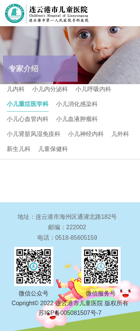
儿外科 (120, 132)
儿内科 (16, 88)
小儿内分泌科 (50, 88)
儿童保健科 (53, 147)
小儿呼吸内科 (93, 88)
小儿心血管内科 (28, 117)
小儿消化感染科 (77, 102)
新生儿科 (19, 147)
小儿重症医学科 (28, 102)
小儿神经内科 (86, 132)
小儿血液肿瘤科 (77, 117)
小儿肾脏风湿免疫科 (33, 132)
